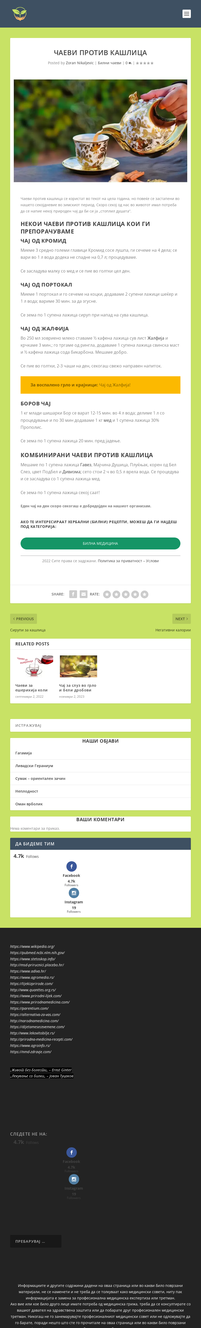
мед (108, 420)
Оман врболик (29, 803)
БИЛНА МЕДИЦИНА (100, 543)
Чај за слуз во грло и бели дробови (78, 687)
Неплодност (26, 790)
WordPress (94, 1306)
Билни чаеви (109, 62)
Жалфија (155, 338)
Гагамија (23, 752)
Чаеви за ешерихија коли (31, 687)
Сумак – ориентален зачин (40, 778)
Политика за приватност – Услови (128, 560)
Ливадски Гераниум (34, 765)
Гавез (85, 464)
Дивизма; (71, 471)
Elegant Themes (46, 1306)
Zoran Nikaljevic (80, 62)
